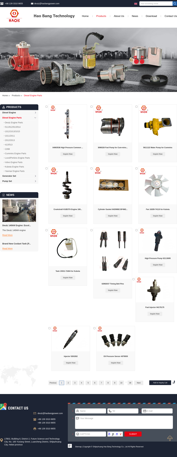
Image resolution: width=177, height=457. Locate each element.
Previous (53, 383)
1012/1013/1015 (12, 131)
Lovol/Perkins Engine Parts (17, 158)
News (135, 16)
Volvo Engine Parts (13, 162)
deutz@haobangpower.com (46, 3)
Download (151, 16)
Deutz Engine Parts (14, 122)
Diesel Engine (9, 112)
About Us (119, 16)
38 (130, 383)
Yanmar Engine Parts (14, 171)
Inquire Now (67, 154)
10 (121, 383)
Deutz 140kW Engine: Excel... (16, 225)
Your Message (124, 422)
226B (7, 149)
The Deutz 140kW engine (14, 230)
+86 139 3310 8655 (14, 3)
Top (170, 438)
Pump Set (7, 181)
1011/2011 (10, 136)
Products (101, 16)
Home (85, 16)
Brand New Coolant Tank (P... (16, 243)
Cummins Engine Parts (15, 153)
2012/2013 (10, 140)
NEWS (10, 194)
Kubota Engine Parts (14, 167)
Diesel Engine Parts (33, 95)
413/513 (9, 144)
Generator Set (9, 176)
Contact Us (171, 16)
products (13, 107)
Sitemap (78, 447)
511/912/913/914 (13, 127)
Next (139, 383)
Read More (7, 235)
